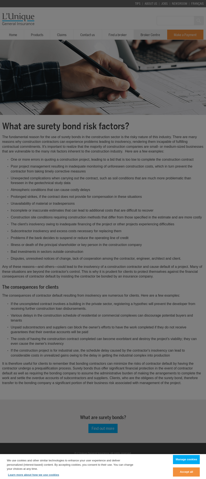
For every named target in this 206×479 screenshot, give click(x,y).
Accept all (186, 473)
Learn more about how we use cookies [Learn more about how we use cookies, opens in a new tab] (33, 476)
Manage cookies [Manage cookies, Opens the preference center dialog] (186, 461)
